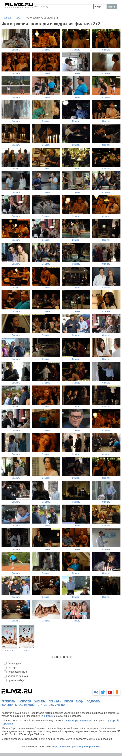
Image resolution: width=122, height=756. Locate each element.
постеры (12, 667)
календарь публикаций (18, 705)
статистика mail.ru (51, 705)
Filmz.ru (48, 716)
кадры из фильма (18, 676)
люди (80, 701)
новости (25, 701)
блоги (68, 701)
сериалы (55, 701)
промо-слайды (16, 680)
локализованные (17, 671)
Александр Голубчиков (78, 720)
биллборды (14, 663)
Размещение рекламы (86, 746)
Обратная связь (61, 746)
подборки (94, 701)
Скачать (16, 50)
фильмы (39, 701)
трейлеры (8, 701)
